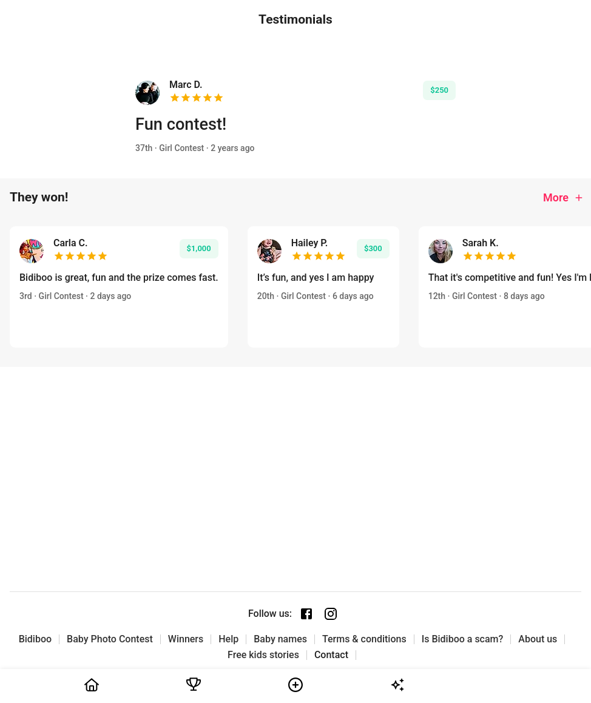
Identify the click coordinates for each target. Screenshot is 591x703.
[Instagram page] (331, 614)
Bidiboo (35, 639)
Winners (185, 639)
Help (228, 639)
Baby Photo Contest (110, 639)
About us (537, 639)
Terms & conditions (364, 639)
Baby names (280, 639)
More (563, 197)
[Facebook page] (306, 614)
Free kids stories (263, 655)
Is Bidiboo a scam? (463, 639)
